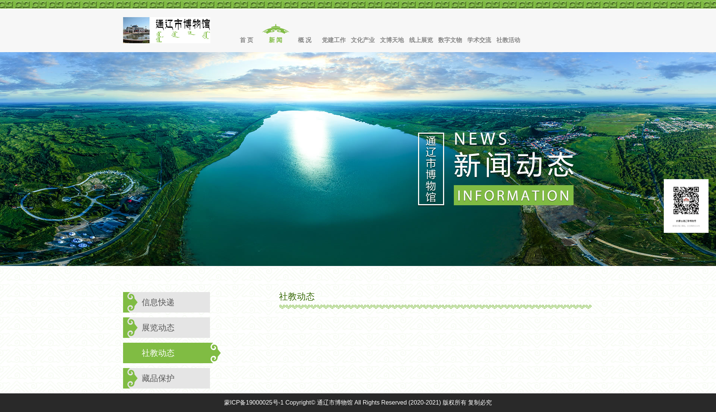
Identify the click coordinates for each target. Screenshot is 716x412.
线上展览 (421, 40)
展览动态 (158, 327)
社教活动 (508, 40)
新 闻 (275, 40)
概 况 (304, 40)
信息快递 (158, 302)
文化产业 (363, 40)
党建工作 (334, 40)
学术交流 (479, 40)
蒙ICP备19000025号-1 (254, 402)
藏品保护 (158, 378)
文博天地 (392, 40)
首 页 (246, 40)
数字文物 (450, 40)
